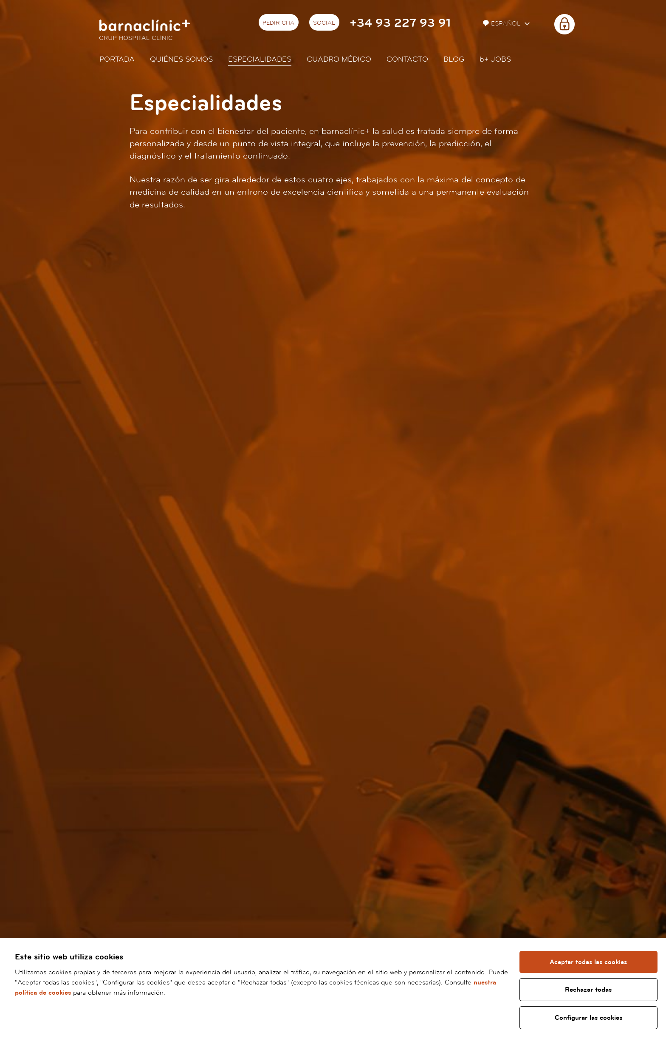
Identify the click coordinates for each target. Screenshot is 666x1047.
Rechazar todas (588, 989)
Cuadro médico (339, 59)
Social (324, 23)
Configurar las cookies (588, 1017)
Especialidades (259, 59)
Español (503, 24)
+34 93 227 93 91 (400, 23)
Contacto (407, 59)
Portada (117, 59)
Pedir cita (278, 23)
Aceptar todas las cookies (588, 962)
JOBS (495, 59)
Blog (453, 59)
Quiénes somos (181, 59)
